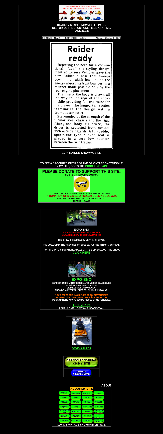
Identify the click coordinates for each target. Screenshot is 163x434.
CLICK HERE (81, 252)
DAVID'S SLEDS (81, 348)
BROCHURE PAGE (96, 166)
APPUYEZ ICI (81, 305)
